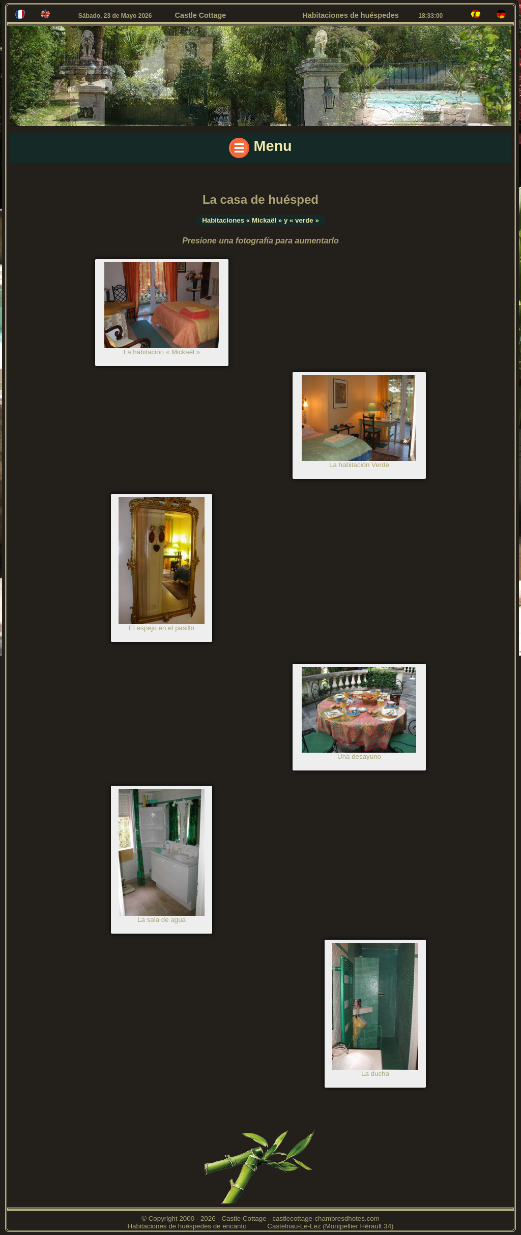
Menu (260, 148)
